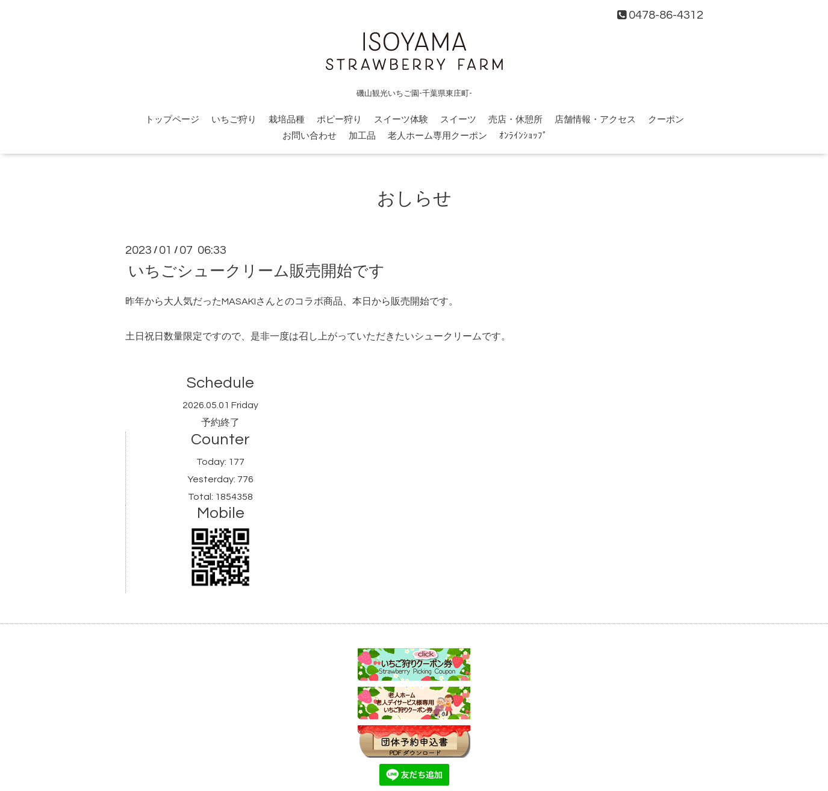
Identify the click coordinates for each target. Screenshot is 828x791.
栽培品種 (287, 119)
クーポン (666, 119)
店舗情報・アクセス (595, 119)
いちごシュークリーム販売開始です (256, 271)
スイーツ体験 (401, 119)
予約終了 (220, 422)
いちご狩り (234, 119)
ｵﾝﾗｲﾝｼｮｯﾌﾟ (523, 135)
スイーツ (458, 119)
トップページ (172, 119)
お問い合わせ (309, 135)
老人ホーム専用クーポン (437, 135)
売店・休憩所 (515, 119)
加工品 (362, 135)
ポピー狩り (339, 119)
